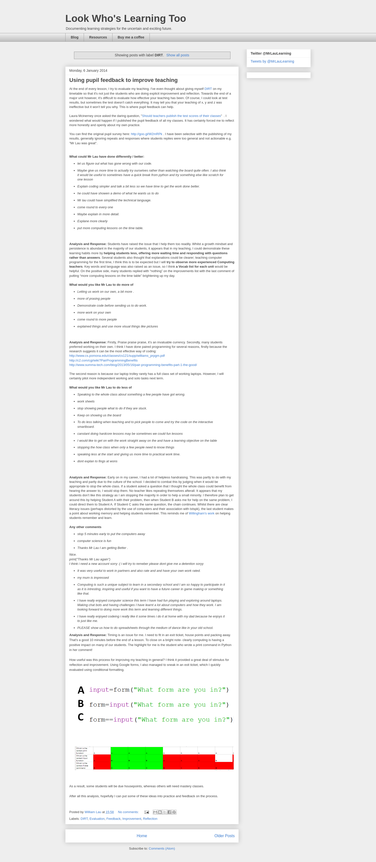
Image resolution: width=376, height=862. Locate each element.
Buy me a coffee (131, 37)
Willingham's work (202, 513)
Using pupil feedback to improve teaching (123, 80)
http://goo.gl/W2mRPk (146, 134)
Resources (98, 37)
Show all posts (177, 55)
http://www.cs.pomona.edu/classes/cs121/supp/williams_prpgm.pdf (117, 356)
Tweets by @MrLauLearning (272, 61)
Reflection (150, 819)
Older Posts (225, 836)
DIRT (208, 89)
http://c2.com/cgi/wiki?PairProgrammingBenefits (103, 360)
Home (142, 836)
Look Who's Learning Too (125, 18)
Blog (74, 37)
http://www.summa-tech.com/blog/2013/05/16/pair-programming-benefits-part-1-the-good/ (133, 365)
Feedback (113, 819)
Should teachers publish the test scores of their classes (181, 116)
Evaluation (97, 819)
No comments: (129, 812)
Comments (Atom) (162, 848)
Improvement (131, 819)
